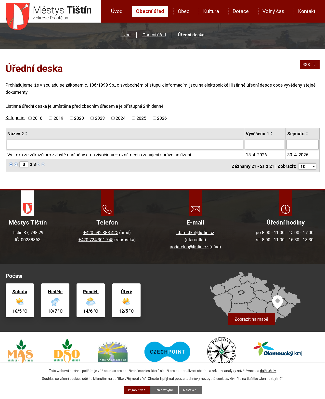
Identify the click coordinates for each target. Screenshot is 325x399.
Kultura (211, 11)
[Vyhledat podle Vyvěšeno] (265, 144)
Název (15, 133)
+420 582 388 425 (100, 232)
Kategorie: (15, 117)
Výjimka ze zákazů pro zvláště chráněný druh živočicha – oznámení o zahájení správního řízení (99, 154)
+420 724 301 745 (95, 239)
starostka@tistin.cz (195, 232)
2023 (100, 118)
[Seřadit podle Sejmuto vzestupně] (307, 132)
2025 (141, 118)
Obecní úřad (150, 11)
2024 (120, 118)
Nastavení (192, 390)
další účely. (268, 370)
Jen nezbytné (164, 390)
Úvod (116, 11)
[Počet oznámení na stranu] (307, 164)
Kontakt (306, 11)
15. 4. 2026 (256, 154)
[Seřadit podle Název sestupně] (26, 134)
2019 (58, 118)
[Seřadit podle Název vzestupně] (26, 132)
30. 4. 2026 (297, 154)
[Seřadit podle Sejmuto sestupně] (307, 134)
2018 (37, 118)
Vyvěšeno (257, 133)
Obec (183, 11)
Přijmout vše (134, 390)
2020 (79, 118)
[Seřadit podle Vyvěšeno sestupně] (271, 134)
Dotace (241, 11)
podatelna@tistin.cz (189, 246)
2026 (162, 118)
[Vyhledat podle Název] (125, 144)
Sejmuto (296, 133)
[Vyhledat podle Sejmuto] (302, 144)
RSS (309, 66)
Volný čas (273, 11)
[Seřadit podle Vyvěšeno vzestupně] (271, 132)
